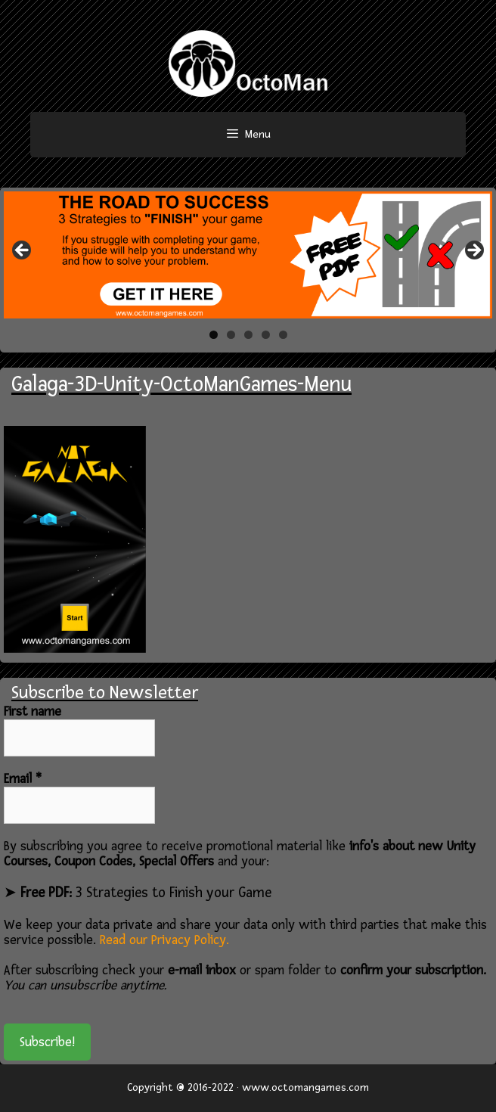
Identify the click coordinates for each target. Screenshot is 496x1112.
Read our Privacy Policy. (164, 940)
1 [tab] (213, 335)
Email (23, 779)
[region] (248, 254)
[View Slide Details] (248, 254)
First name (32, 711)
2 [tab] (231, 335)
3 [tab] (248, 335)
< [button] (22, 251)
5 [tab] (283, 335)
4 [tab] (266, 335)
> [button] (473, 251)
